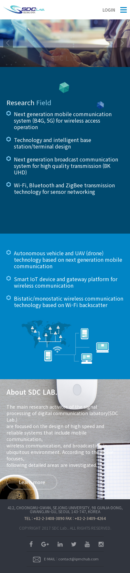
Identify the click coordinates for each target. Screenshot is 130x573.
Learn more (32, 482)
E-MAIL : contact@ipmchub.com (66, 558)
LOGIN (109, 10)
